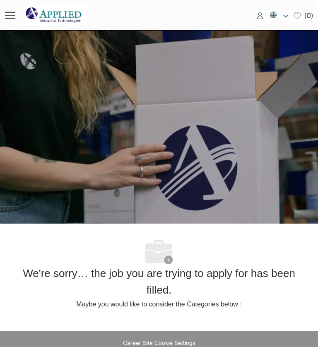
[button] (278, 15)
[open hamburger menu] (10, 15)
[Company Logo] (65, 15)
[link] (260, 15)
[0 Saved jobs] (303, 15)
